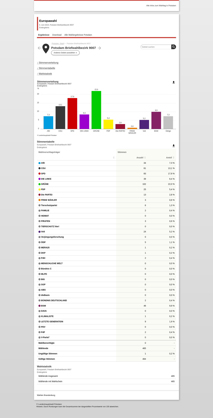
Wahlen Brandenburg (46, 395)
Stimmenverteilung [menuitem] (48, 62)
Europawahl (48, 20)
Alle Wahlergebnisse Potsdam (78, 35)
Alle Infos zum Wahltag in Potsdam (161, 5)
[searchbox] (158, 46)
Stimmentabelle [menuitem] (47, 68)
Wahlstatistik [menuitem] (45, 74)
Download (56, 35)
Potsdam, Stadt (58, 44)
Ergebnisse (43, 35)
